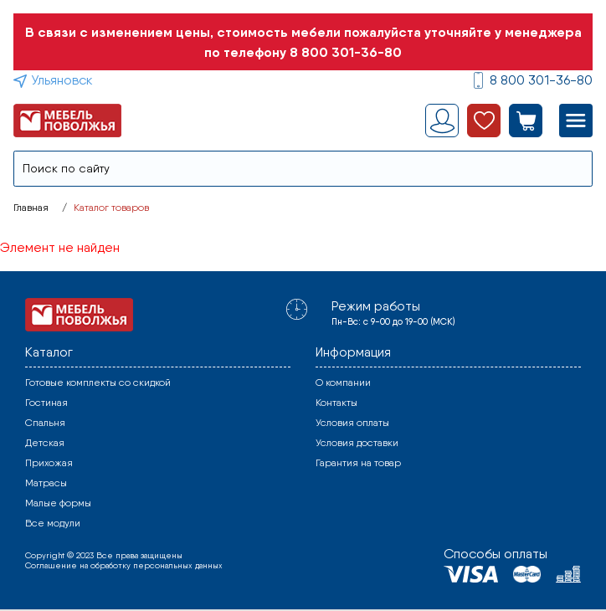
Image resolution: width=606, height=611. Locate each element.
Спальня (45, 423)
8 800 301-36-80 (346, 52)
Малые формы (58, 503)
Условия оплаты (352, 423)
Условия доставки (357, 443)
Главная (31, 207)
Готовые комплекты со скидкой (98, 382)
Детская (44, 443)
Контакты (336, 402)
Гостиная (46, 402)
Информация (353, 352)
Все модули (52, 523)
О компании (343, 382)
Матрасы (46, 483)
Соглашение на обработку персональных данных (124, 565)
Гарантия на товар (358, 463)
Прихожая (49, 463)
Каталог (49, 352)
